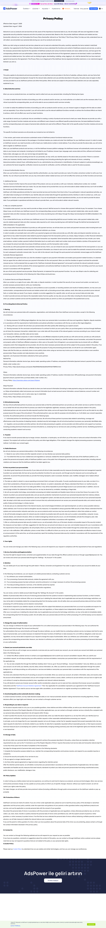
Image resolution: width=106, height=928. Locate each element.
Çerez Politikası (15, 926)
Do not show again (70, 1)
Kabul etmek (91, 924)
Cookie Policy (17, 849)
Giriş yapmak (84, 8)
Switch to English (59, 1)
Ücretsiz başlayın (53, 880)
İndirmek (76, 8)
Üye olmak (93, 8)
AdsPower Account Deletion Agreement (29, 686)
